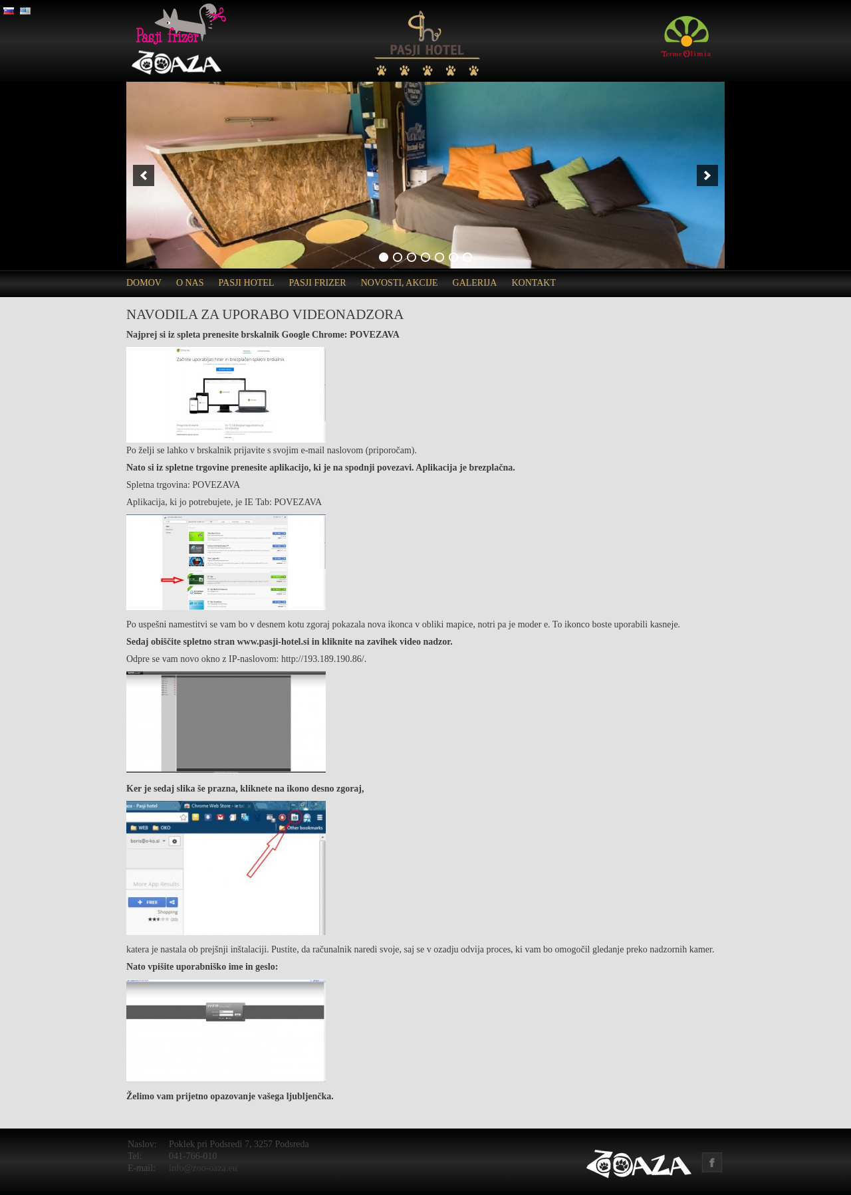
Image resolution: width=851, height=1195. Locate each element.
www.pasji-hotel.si (273, 642)
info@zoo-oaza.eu (203, 1168)
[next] (707, 175)
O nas (190, 283)
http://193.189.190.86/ (322, 659)
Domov (144, 283)
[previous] (143, 175)
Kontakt (533, 283)
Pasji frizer (317, 283)
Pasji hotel (247, 283)
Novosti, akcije (399, 283)
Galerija (475, 283)
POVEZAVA (375, 335)
